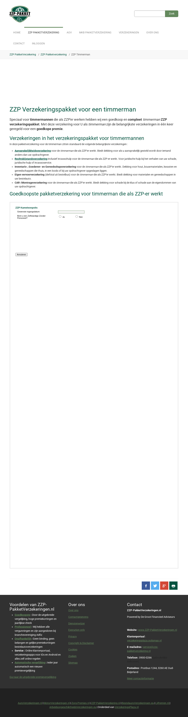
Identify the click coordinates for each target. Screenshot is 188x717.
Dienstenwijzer (76, 623)
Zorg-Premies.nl (80, 703)
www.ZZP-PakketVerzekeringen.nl (157, 629)
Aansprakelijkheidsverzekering (33, 150)
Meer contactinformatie (140, 678)
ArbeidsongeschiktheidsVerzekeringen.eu (72, 707)
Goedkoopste (22, 614)
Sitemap (73, 662)
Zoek (171, 13)
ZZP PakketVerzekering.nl (105, 703)
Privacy (72, 636)
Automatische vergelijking (30, 662)
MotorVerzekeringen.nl (57, 703)
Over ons (73, 610)
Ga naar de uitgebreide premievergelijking (33, 677)
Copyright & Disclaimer (81, 643)
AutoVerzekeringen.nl (30, 703)
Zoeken (72, 656)
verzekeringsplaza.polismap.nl (144, 640)
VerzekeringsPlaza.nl (127, 707)
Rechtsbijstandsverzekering (31, 158)
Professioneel (23, 626)
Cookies (72, 649)
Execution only (76, 629)
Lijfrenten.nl (163, 703)
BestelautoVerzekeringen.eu (138, 703)
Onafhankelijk (23, 638)
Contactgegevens (78, 616)
